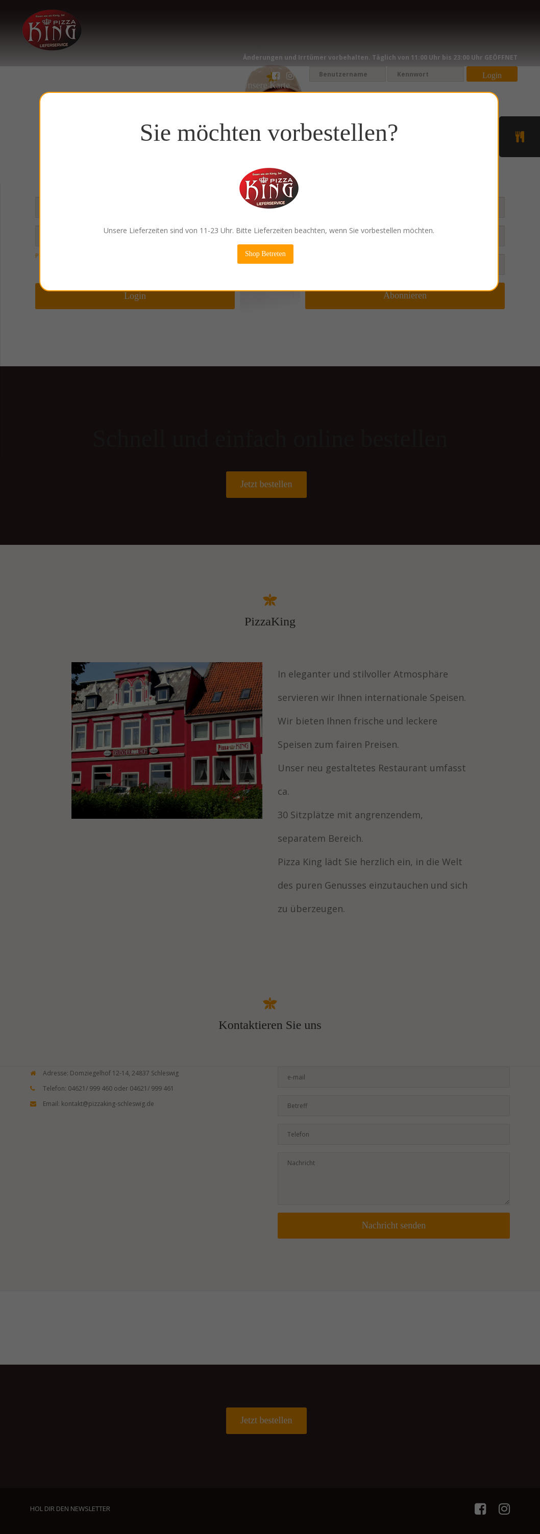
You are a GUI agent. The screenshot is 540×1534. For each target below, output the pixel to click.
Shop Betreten (263, 254)
